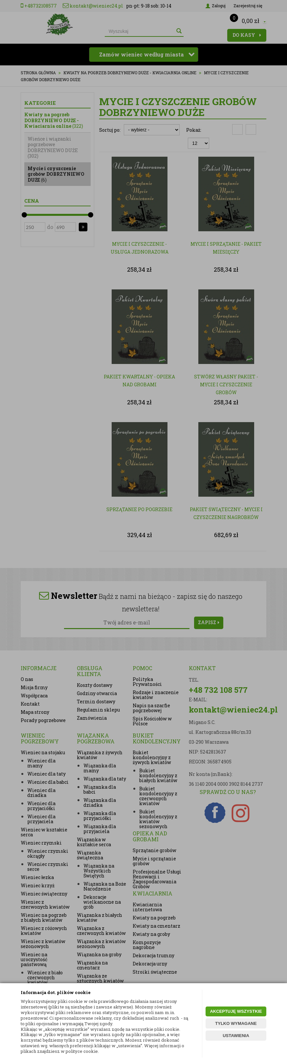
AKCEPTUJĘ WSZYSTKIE (236, 1011)
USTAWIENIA (236, 1035)
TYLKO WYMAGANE (235, 1023)
